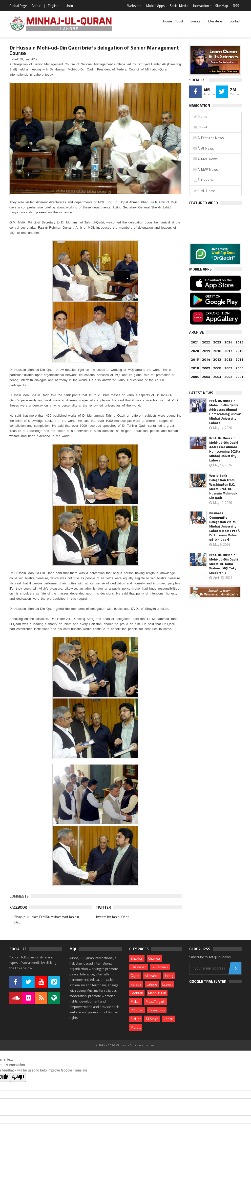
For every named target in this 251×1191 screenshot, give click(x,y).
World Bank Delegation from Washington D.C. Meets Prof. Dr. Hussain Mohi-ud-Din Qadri (223, 486)
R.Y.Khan (137, 1010)
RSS (236, 5)
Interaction (201, 5)
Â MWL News (205, 158)
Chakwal (154, 958)
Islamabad (152, 975)
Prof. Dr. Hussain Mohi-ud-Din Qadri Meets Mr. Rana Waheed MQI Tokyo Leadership (223, 564)
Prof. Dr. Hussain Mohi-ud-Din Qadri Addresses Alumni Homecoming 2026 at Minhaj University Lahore (225, 411)
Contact (235, 21)
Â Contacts (203, 180)
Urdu (69, 5)
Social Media (179, 5)
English (53, 5)
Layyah (167, 984)
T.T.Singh (152, 1018)
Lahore (152, 984)
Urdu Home (204, 190)
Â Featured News (208, 137)
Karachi (136, 984)
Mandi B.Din (157, 992)
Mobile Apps (155, 5)
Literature (215, 21)
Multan (136, 1001)
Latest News (201, 393)
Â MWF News (205, 169)
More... (136, 1027)
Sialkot (136, 1018)
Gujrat (135, 975)
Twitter (103, 907)
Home (167, 21)
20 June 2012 (28, 59)
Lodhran (137, 992)
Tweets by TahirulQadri (112, 916)
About (178, 21)
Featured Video (203, 203)
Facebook (18, 907)
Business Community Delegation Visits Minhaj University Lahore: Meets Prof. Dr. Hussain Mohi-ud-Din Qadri (224, 526)
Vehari (168, 1018)
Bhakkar (137, 958)
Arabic (36, 5)
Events (195, 21)
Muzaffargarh (155, 1001)
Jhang (169, 975)
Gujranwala (160, 967)
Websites (134, 5)
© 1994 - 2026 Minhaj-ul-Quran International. (125, 1045)
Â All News (203, 148)
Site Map (221, 5)
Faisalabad (138, 967)
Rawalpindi (156, 1010)
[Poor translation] (18, 1077)
